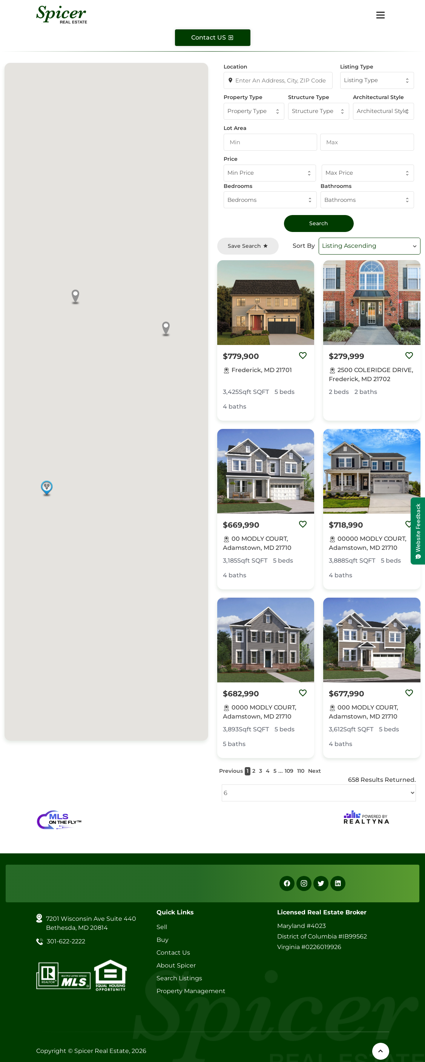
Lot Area (235, 128)
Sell (161, 927)
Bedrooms (238, 186)
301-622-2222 (66, 941)
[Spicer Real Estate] (61, 14)
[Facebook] (287, 883)
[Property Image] (266, 302)
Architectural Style (378, 97)
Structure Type (308, 97)
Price (231, 159)
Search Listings (179, 978)
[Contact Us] (212, 37)
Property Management (191, 991)
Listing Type (356, 67)
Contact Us (173, 952)
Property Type (243, 97)
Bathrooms (336, 186)
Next (314, 771)
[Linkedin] (337, 883)
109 (289, 771)
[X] (320, 883)
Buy (162, 939)
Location (235, 67)
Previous (231, 771)
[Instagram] (303, 883)
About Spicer (176, 965)
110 (300, 771)
